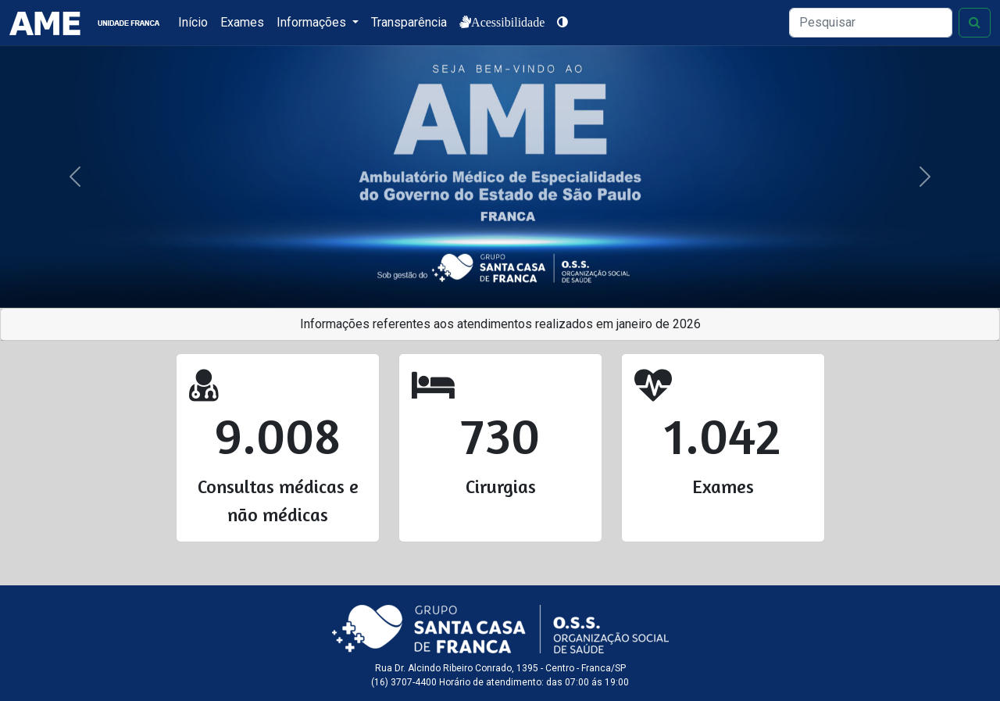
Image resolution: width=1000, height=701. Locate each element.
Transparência (409, 22)
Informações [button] (313, 22)
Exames (242, 22)
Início (193, 22)
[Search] (870, 23)
